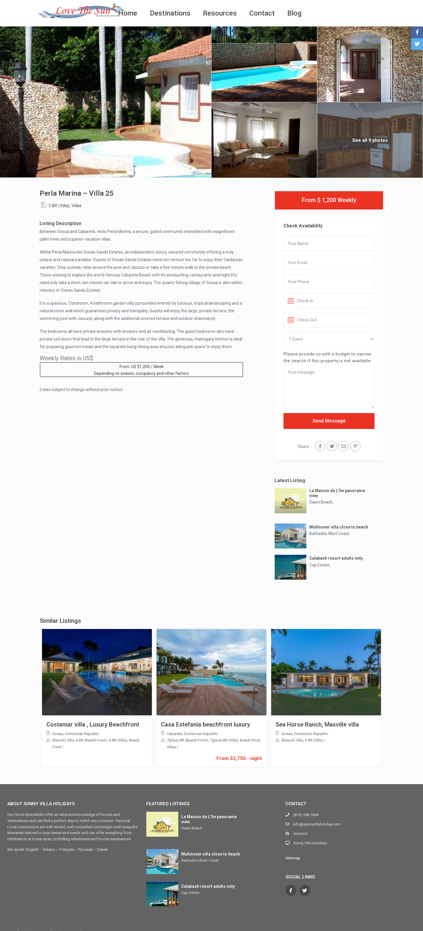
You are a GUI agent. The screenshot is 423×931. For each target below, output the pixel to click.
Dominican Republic (82, 734)
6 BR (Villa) (118, 740)
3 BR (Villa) (58, 205)
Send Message (329, 421)
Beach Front (250, 740)
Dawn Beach (321, 502)
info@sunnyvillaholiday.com (316, 824)
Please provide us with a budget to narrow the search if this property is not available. (327, 357)
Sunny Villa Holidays (310, 843)
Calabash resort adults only (336, 558)
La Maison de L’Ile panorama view (337, 493)
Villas (76, 205)
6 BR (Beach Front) (91, 740)
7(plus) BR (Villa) (224, 740)
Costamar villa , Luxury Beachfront (92, 724)
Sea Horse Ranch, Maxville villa (317, 724)
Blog (294, 13)
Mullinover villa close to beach (338, 527)
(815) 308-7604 (305, 815)
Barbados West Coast (329, 533)
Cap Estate (319, 565)
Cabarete (174, 734)
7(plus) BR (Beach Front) (187, 740)
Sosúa (57, 734)
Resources (220, 13)
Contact (262, 13)
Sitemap (293, 858)
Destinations (170, 13)
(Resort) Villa (63, 740)
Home (127, 13)
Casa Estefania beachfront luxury (205, 724)
